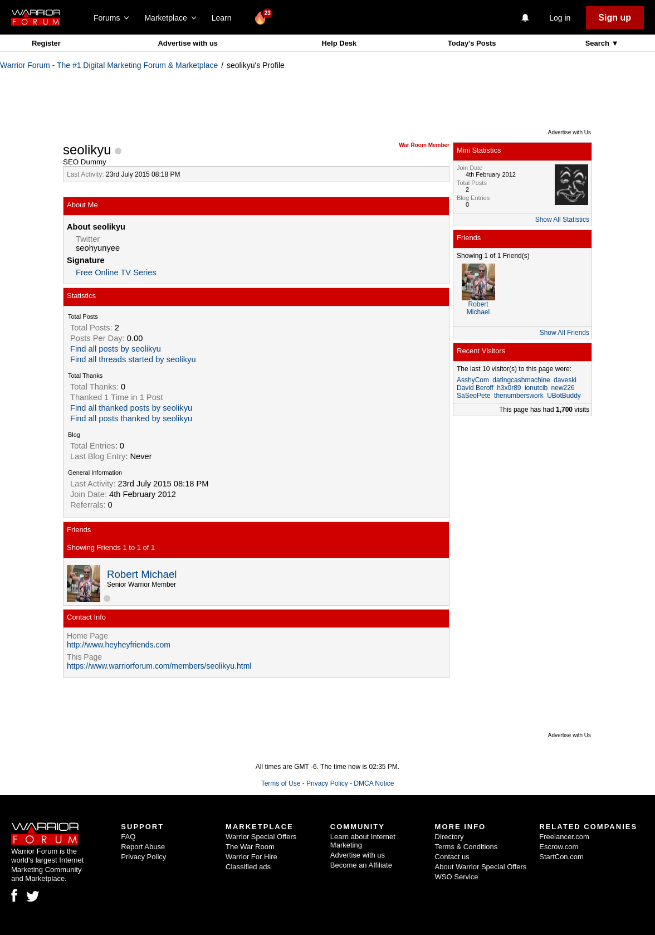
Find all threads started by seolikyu (133, 359)
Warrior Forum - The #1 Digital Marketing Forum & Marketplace (109, 65)
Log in (559, 17)
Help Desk (338, 43)
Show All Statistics (562, 219)
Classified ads (248, 867)
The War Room (250, 847)
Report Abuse (143, 847)
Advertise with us (188, 43)
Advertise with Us (569, 132)
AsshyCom (473, 380)
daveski (565, 380)
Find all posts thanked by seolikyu (131, 418)
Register (46, 43)
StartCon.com (561, 857)
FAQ (128, 836)
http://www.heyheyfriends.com (118, 644)
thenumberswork (519, 396)
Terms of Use (281, 783)
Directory (449, 836)
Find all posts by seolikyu (115, 348)
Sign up (614, 17)
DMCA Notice (374, 783)
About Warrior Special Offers (481, 867)
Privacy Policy (327, 783)
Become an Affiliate (361, 865)
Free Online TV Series (116, 272)
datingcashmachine (521, 380)
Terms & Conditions (466, 847)
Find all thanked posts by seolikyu (131, 407)
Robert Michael (142, 574)
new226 (563, 388)
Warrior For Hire (251, 857)
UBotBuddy (564, 396)
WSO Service (456, 877)
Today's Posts (472, 43)
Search (598, 43)
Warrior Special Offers (261, 836)
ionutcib (536, 388)
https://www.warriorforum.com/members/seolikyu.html (159, 665)
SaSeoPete (474, 396)
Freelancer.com (564, 836)
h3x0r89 (509, 388)
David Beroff (475, 388)
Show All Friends (564, 333)
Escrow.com (558, 847)
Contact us (452, 857)
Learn (225, 17)
